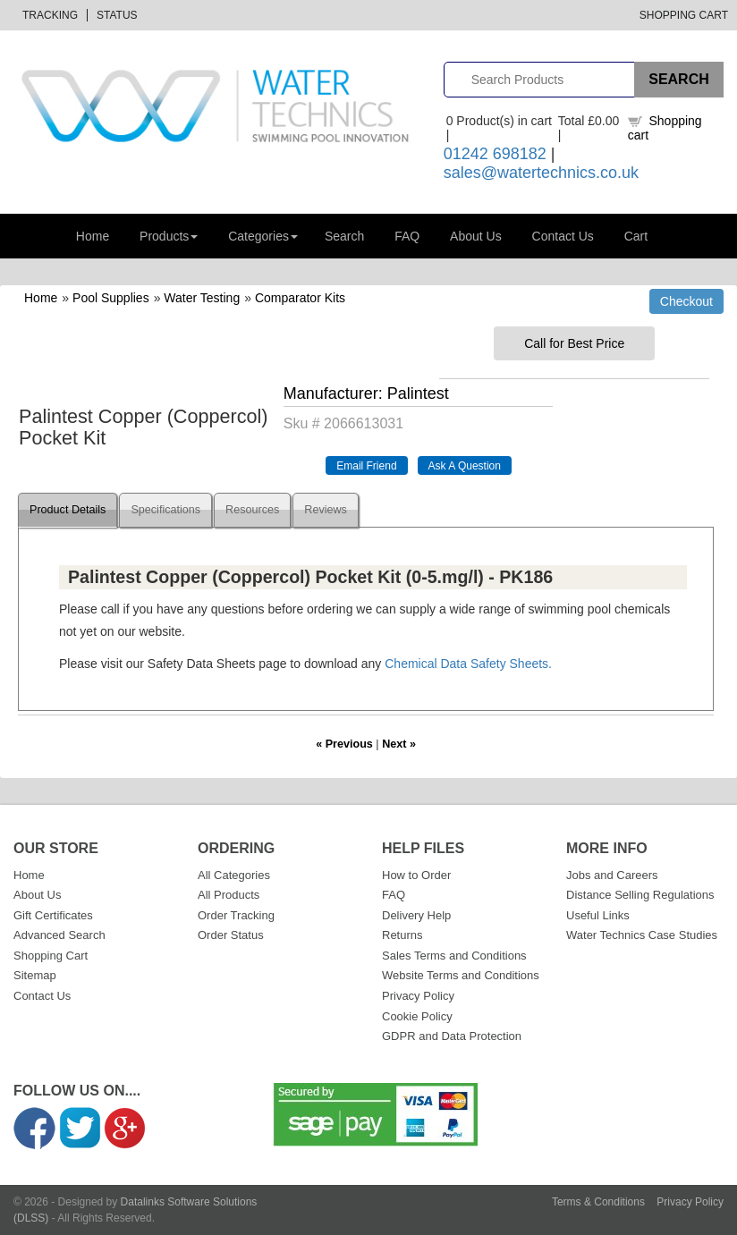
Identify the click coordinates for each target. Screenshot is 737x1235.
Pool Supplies (110, 298)
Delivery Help (416, 915)
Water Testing (202, 298)
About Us (476, 236)
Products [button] (169, 236)
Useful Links (598, 915)
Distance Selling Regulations (640, 894)
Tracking (50, 15)
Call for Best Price (574, 343)
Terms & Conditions (598, 1202)
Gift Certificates (53, 915)
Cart (636, 236)
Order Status (231, 935)
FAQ (406, 236)
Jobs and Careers (612, 875)
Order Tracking (236, 915)
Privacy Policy (418, 995)
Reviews (325, 509)
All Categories (234, 875)
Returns (402, 935)
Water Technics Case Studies (641, 935)
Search (344, 236)
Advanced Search (59, 935)
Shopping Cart (684, 15)
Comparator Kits (300, 298)
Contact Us (563, 236)
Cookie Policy (417, 1016)
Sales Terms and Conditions (454, 955)
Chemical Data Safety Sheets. (468, 663)
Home (92, 236)
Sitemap (34, 975)
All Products (228, 894)
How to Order (416, 875)
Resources (252, 509)
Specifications (165, 509)
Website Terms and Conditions (460, 975)
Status (117, 15)
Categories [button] (263, 236)
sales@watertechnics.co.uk (541, 173)
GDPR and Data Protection (451, 1036)
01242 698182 (495, 154)
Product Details (68, 509)
